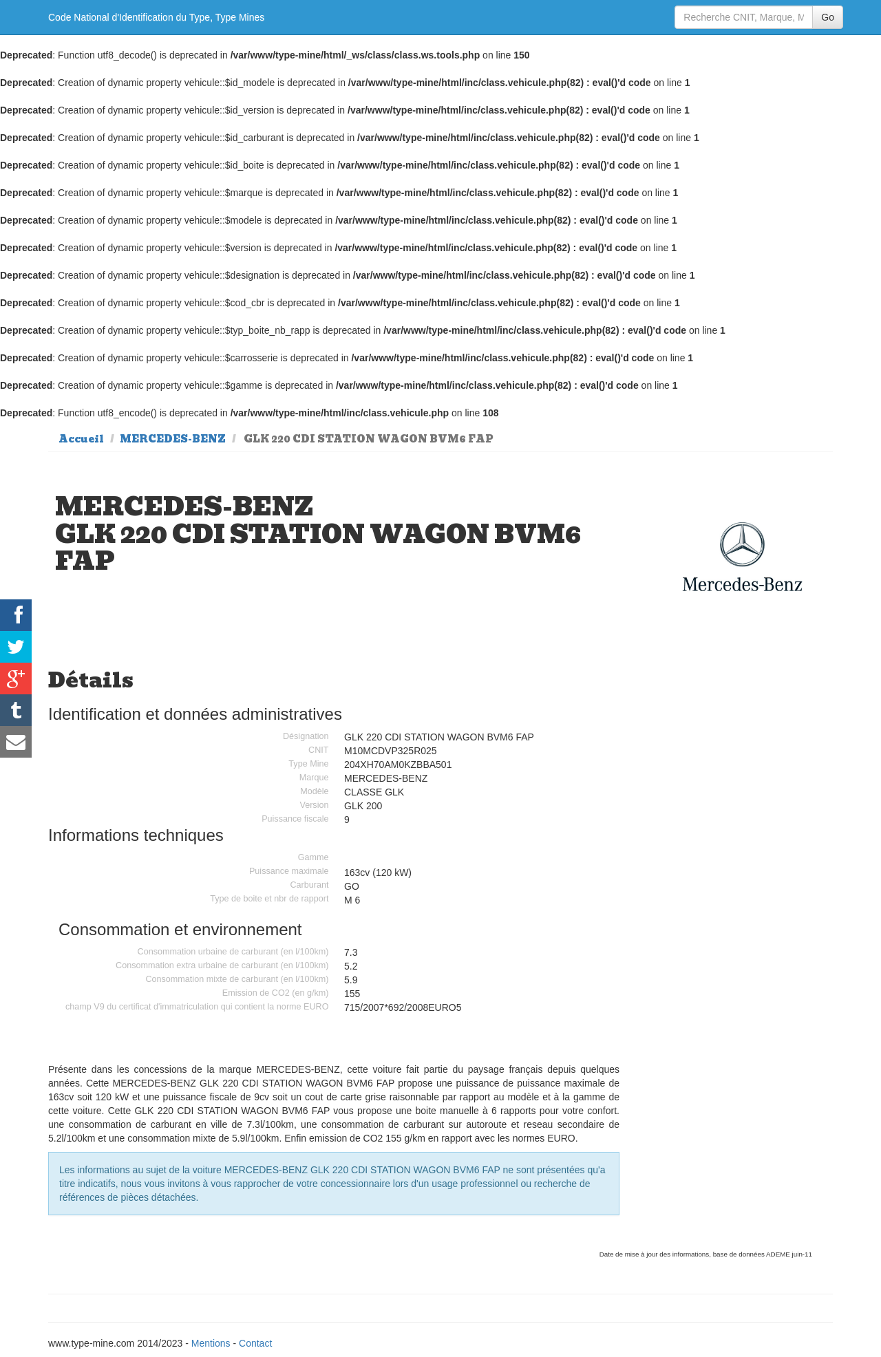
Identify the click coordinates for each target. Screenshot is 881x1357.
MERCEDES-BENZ (173, 439)
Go (827, 17)
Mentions (211, 1343)
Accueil (81, 439)
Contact (255, 1343)
